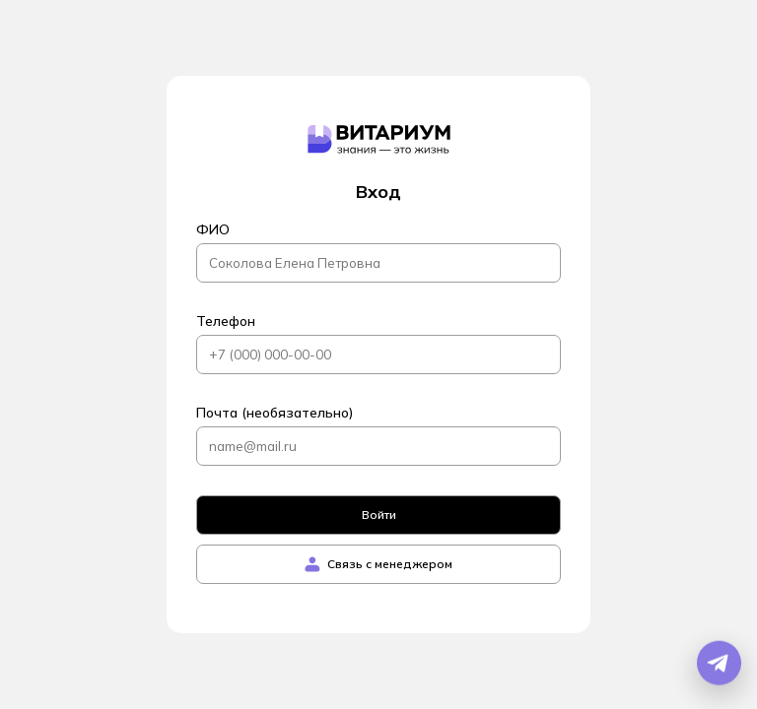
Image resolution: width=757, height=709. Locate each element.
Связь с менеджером (378, 564)
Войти (379, 514)
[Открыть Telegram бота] (719, 664)
